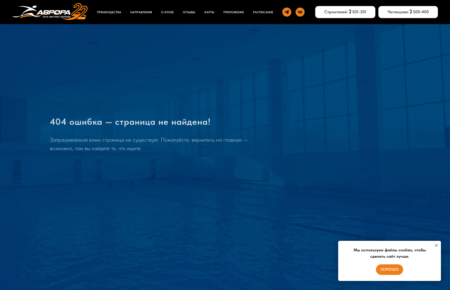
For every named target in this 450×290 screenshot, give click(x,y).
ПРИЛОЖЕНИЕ (233, 12)
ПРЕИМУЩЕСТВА (109, 12)
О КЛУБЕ (167, 12)
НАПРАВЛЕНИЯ (141, 12)
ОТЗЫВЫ (189, 12)
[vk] (300, 12)
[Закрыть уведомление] (436, 245)
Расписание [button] (263, 12)
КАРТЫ (209, 12)
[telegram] (286, 12)
